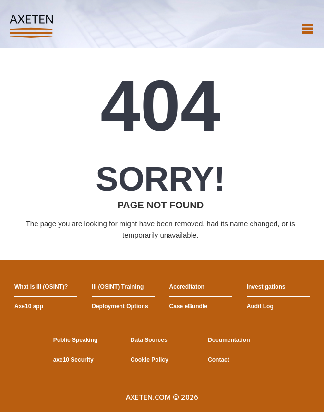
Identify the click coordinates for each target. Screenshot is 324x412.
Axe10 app (28, 306)
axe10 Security (73, 359)
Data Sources (149, 340)
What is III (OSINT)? (41, 286)
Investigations (266, 286)
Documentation (229, 340)
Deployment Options (120, 306)
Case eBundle (188, 306)
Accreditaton (186, 286)
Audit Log (260, 306)
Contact (218, 359)
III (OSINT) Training (118, 286)
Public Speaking (75, 340)
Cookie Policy (149, 359)
